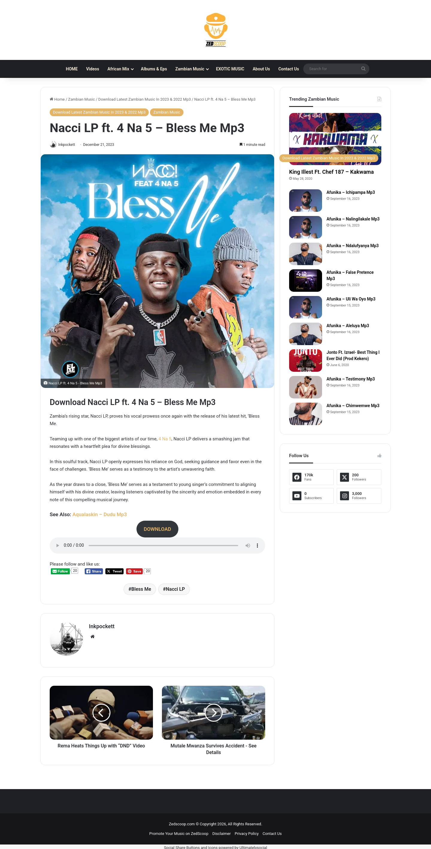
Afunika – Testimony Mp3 (351, 379)
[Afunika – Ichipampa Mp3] (305, 200)
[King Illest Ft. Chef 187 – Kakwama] (335, 139)
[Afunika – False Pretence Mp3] (305, 280)
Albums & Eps (154, 69)
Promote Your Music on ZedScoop (178, 832)
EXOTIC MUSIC (230, 69)
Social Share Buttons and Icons (191, 846)
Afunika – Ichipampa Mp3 (351, 192)
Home (57, 99)
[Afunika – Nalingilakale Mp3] (305, 227)
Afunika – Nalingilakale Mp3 (353, 219)
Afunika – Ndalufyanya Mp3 (353, 245)
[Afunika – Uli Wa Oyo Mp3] (305, 307)
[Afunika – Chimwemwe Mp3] (305, 414)
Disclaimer (222, 832)
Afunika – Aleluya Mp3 (348, 325)
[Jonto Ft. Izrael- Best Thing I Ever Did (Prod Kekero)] (305, 360)
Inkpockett (69, 145)
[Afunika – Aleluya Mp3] (305, 334)
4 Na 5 (165, 439)
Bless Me (141, 590)
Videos (92, 69)
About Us (261, 69)
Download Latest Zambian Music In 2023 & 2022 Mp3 (144, 99)
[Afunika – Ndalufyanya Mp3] (305, 254)
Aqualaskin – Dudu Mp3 (99, 515)
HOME (72, 69)
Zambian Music (189, 69)
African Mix (118, 69)
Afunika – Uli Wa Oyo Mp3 (351, 299)
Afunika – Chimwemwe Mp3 (353, 405)
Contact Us (288, 69)
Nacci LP (175, 590)
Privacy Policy (247, 832)
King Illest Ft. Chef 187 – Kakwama (331, 172)
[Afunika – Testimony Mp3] (305, 387)
